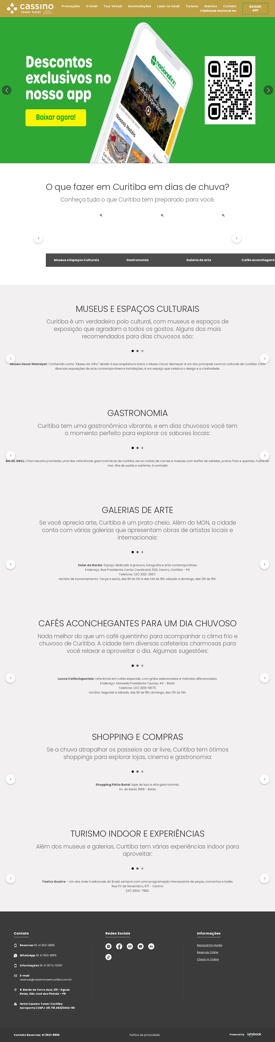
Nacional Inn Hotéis (209, 945)
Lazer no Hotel (168, 6)
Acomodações (139, 6)
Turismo (192, 6)
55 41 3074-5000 (38, 966)
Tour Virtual (113, 6)
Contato (229, 6)
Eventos (211, 6)
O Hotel (91, 6)
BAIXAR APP (255, 8)
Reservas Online (207, 952)
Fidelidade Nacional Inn (218, 11)
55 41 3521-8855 (34, 945)
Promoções (71, 6)
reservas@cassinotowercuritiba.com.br (43, 978)
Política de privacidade (144, 1035)
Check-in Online (208, 959)
